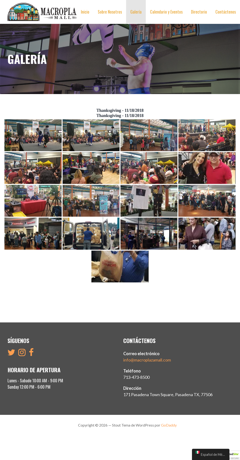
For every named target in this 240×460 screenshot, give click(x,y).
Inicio (85, 12)
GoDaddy (169, 425)
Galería (136, 12)
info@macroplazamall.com (147, 359)
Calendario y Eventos (166, 12)
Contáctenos (225, 12)
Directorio (199, 12)
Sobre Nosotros (110, 12)
